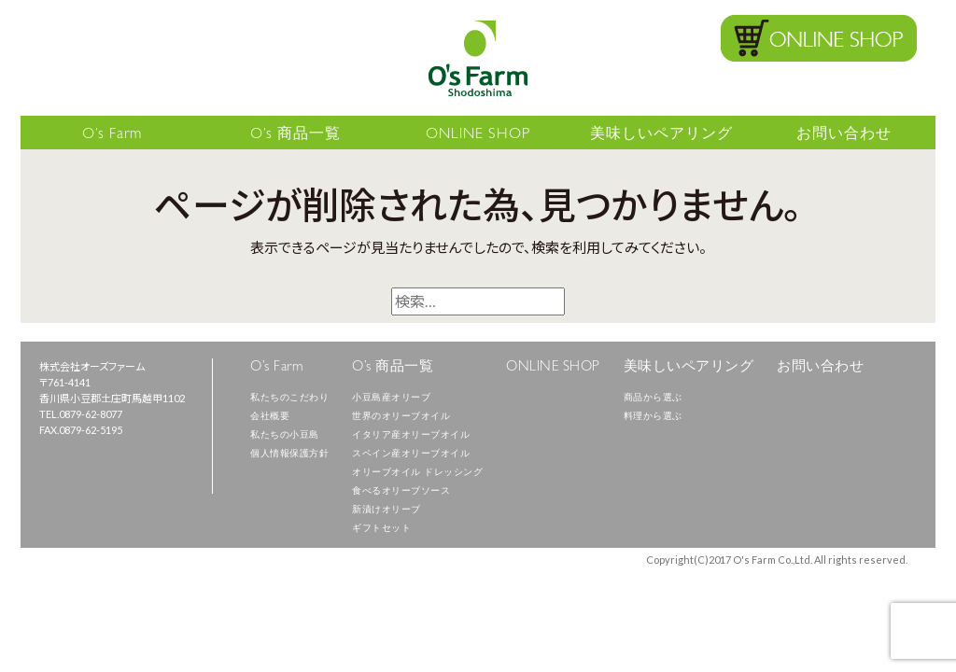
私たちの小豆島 (284, 436)
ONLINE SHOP (478, 135)
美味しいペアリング (661, 135)
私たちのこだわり (289, 398)
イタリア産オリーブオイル (411, 436)
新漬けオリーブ (386, 510)
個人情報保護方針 (289, 454)
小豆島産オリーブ (391, 398)
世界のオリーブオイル (401, 417)
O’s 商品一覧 (295, 135)
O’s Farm (112, 135)
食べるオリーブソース (401, 492)
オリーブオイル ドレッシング (417, 473)
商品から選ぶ (653, 398)
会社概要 (269, 417)
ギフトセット (381, 529)
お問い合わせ (844, 135)
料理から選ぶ (653, 417)
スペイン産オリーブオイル (411, 454)
